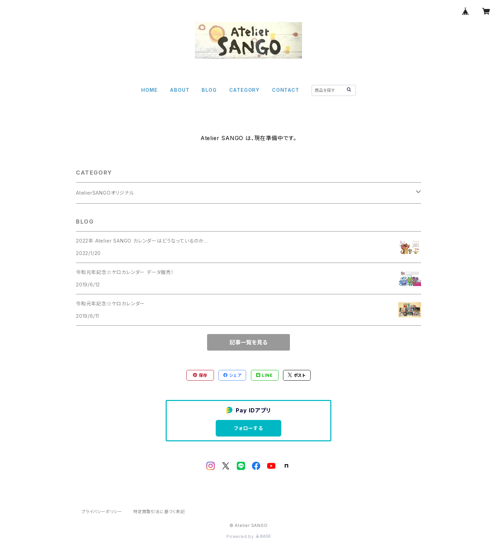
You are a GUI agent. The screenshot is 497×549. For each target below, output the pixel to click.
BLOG (209, 90)
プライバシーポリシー (101, 511)
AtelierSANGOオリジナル (105, 193)
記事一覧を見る (248, 342)
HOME (149, 90)
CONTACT (285, 90)
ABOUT (179, 90)
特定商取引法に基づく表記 (159, 511)
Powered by (248, 536)
